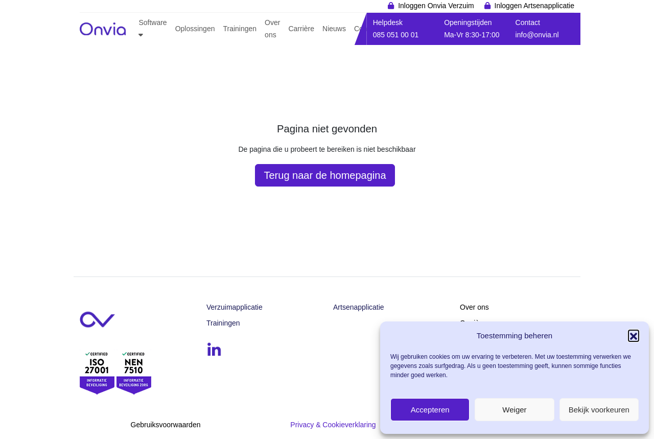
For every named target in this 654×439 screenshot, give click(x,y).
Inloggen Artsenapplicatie (534, 6)
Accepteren (430, 409)
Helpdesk (388, 22)
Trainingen (223, 323)
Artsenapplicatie (358, 307)
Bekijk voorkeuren (599, 409)
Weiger (514, 409)
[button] (633, 335)
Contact (528, 22)
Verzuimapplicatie (234, 307)
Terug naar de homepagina (325, 175)
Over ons (474, 307)
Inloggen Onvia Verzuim (436, 6)
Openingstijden (468, 22)
